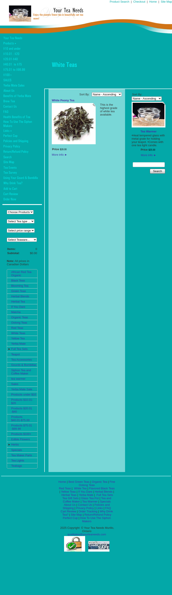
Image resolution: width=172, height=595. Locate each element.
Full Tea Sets (19, 349)
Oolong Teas (19, 322)
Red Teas (17, 328)
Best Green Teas (79, 481)
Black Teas (18, 280)
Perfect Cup (70, 518)
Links (99, 508)
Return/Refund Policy (97, 514)
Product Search (119, 1)
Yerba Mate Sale (21, 389)
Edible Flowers (20, 439)
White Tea (80, 488)
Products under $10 (23, 394)
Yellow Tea (18, 338)
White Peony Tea (63, 100)
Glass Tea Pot (90, 498)
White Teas (18, 333)
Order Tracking (88, 511)
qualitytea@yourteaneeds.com (87, 534)
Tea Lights (17, 460)
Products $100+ (21, 434)
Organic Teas (19, 317)
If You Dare (18, 306)
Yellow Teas (68, 491)
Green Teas (18, 291)
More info (59, 154)
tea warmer (18, 378)
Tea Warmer (149, 131)
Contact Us (85, 504)
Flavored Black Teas (102, 488)
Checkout (139, 1)
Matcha (16, 312)
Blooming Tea (20, 285)
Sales (14, 384)
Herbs (15, 444)
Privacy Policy (85, 508)
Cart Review (68, 511)
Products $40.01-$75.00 (20, 418)
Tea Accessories (21, 359)
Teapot (15, 354)
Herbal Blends (20, 296)
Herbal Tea (18, 301)
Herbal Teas (69, 495)
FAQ (108, 508)
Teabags (16, 465)
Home (153, 1)
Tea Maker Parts (21, 455)
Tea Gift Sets (70, 498)
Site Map (166, 1)
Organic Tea (99, 481)
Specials (16, 450)
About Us (69, 504)
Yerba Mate (18, 343)
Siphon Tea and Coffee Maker (21, 372)
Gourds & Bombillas (23, 365)
